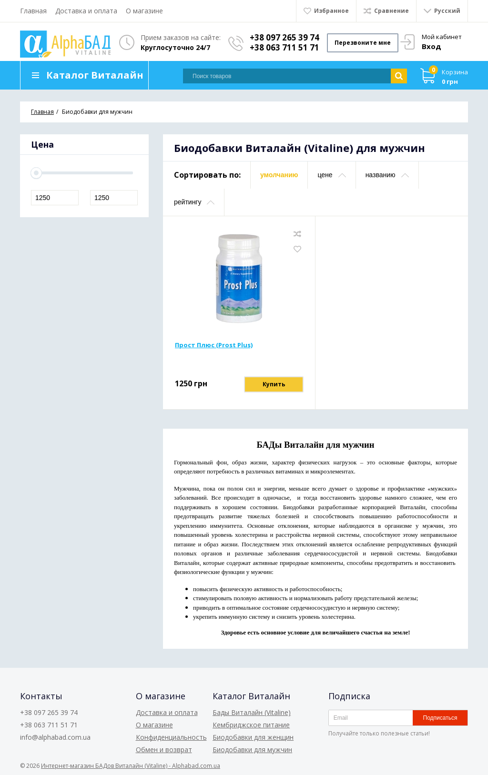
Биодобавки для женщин (253, 737)
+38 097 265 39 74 (284, 37)
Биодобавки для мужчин (252, 749)
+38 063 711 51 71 (284, 47)
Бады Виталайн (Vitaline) (252, 712)
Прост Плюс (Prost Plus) (214, 345)
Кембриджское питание (251, 724)
